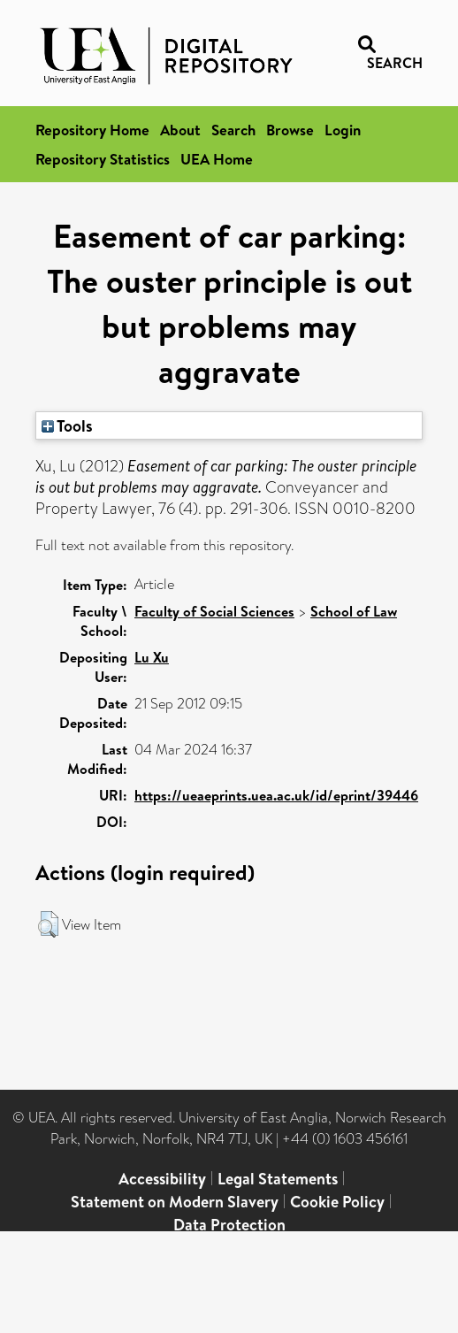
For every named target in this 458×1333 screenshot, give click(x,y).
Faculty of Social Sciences (214, 611)
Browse (290, 129)
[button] (48, 924)
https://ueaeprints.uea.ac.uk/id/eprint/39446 (276, 795)
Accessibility (162, 1179)
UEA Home (216, 159)
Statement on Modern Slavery (175, 1202)
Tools (67, 425)
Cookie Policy (337, 1202)
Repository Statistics (102, 159)
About (180, 129)
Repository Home (92, 129)
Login (342, 129)
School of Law (353, 611)
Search (233, 129)
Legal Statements (278, 1179)
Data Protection (229, 1225)
